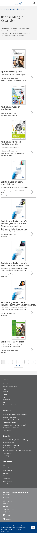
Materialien (6, 473)
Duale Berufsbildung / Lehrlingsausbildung (15, 414)
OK (33, 528)
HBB (4, 476)
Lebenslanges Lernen (9, 422)
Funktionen (7, 461)
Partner (5, 394)
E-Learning (6, 456)
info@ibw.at (6, 512)
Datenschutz (6, 399)
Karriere (5, 392)
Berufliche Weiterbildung (10, 448)
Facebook (9, 515)
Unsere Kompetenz (8, 384)
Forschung (7, 411)
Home (2, 9)
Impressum (6, 397)
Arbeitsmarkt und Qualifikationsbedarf (14, 425)
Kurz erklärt (6, 468)
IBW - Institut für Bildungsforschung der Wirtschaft (18, 3)
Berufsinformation (8, 442)
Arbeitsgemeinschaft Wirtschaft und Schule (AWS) (17, 450)
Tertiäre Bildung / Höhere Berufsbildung (14, 420)
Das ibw (6, 380)
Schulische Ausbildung (9, 417)
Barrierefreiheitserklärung (10, 405)
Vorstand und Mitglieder (10, 386)
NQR (4, 465)
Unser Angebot (7, 471)
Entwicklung (7, 436)
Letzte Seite (18, 366)
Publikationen (7, 430)
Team (4, 389)
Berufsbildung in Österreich (15, 9)
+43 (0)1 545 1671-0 (9, 510)
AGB (4, 402)
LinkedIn (8, 519)
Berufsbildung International (11, 428)
